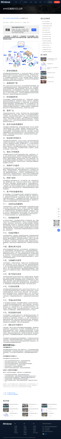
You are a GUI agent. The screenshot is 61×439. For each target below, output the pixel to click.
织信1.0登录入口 (35, 432)
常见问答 (34, 429)
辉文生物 (25, 434)
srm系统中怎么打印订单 (46, 47)
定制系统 (25, 2)
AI (21, 2)
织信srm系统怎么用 (45, 30)
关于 (45, 2)
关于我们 (34, 431)
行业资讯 (34, 427)
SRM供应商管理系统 (14, 18)
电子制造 (15, 426)
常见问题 (7, 18)
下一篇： (10, 394)
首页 (16, 2)
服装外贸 (15, 427)
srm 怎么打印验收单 (45, 21)
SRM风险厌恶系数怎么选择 (46, 23)
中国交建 (25, 432)
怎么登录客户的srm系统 (46, 36)
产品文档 (34, 426)
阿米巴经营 (16, 432)
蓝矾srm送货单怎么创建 (46, 38)
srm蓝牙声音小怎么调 (45, 28)
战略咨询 (15, 431)
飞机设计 (15, 429)
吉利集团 (25, 427)
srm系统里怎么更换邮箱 (46, 40)
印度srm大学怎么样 (45, 45)
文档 (40, 2)
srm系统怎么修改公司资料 (46, 25)
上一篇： (9, 392)
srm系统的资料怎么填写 (46, 49)
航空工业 (25, 431)
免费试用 (34, 29)
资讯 (31, 2)
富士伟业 (25, 429)
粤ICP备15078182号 (32, 437)
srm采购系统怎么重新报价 (46, 51)
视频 (36, 2)
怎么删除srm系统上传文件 (46, 43)
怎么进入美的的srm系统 (46, 34)
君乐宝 (25, 426)
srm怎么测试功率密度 (45, 32)
